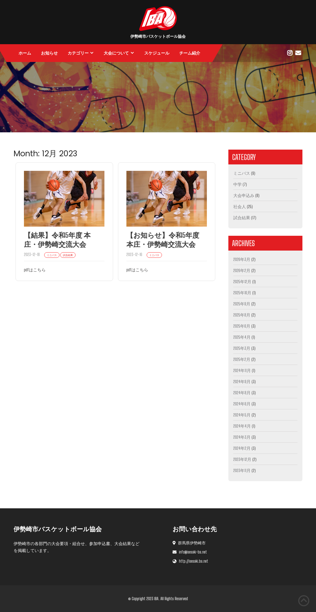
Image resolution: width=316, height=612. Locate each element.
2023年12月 (242, 459)
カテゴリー (78, 53)
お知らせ (49, 53)
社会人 (239, 206)
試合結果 (241, 217)
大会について (116, 53)
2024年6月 (242, 403)
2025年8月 (241, 314)
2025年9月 (241, 303)
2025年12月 (242, 281)
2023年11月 (242, 470)
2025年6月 (241, 326)
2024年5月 (242, 414)
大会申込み (243, 195)
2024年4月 (242, 426)
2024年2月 (242, 448)
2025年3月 (241, 348)
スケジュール (156, 53)
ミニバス (241, 173)
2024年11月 (242, 370)
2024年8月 (242, 392)
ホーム (25, 53)
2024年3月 (242, 437)
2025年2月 (241, 359)
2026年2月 (241, 270)
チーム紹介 (189, 53)
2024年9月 (242, 381)
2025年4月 (242, 337)
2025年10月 (242, 292)
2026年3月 (241, 259)
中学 (237, 184)
